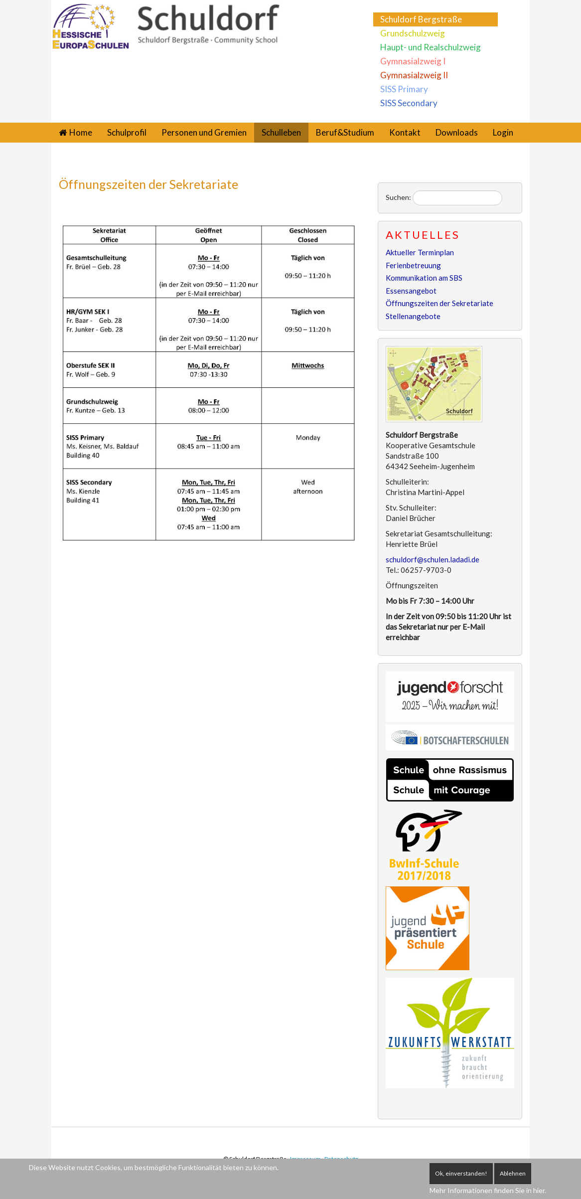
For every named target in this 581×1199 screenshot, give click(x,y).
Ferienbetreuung (413, 265)
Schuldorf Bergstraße (421, 19)
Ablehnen (513, 1173)
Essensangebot (411, 290)
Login (503, 132)
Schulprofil (126, 132)
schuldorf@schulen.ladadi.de (432, 559)
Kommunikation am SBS (424, 277)
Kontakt (405, 132)
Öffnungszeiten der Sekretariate (148, 183)
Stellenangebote (413, 316)
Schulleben (281, 132)
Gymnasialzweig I (412, 61)
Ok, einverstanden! (461, 1173)
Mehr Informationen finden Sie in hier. (488, 1190)
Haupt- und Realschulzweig (430, 47)
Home (80, 132)
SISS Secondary (408, 103)
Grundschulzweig (412, 33)
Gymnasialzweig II (414, 75)
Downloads (457, 132)
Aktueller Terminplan (420, 252)
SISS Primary (404, 89)
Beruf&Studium (345, 132)
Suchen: (398, 197)
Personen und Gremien (204, 132)
